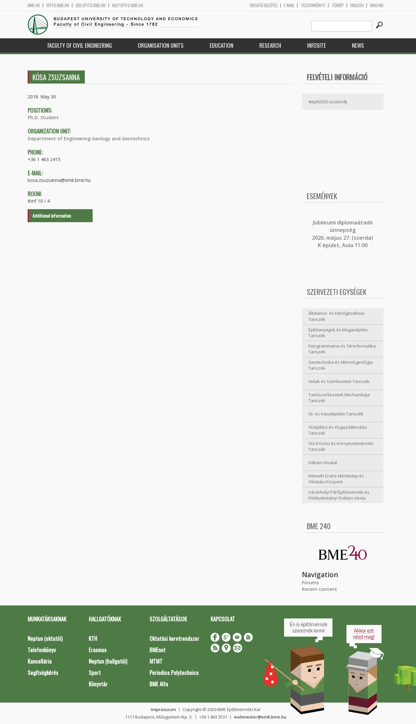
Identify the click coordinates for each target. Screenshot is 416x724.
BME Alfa (159, 684)
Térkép (338, 5)
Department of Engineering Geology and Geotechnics (89, 138)
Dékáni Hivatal (322, 462)
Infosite (316, 45)
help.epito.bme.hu (127, 5)
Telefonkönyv (313, 5)
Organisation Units (161, 45)
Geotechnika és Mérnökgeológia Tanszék (340, 365)
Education (221, 45)
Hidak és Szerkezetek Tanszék (339, 381)
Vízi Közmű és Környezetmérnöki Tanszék (340, 446)
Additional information (51, 215)
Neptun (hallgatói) (108, 661)
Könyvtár (98, 684)
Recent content (319, 589)
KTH (93, 638)
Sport (95, 672)
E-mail (289, 5)
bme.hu (34, 5)
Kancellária (40, 661)
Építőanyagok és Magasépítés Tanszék (338, 333)
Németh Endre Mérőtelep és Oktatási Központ (336, 479)
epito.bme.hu (57, 5)
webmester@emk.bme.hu (260, 717)
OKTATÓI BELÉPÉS (264, 5)
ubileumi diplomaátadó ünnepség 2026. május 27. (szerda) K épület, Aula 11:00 (342, 234)
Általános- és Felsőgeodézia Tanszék (336, 316)
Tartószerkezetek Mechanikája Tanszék (339, 398)
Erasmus (98, 650)
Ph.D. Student (43, 117)
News (358, 45)
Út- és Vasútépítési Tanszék (335, 414)
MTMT (156, 661)
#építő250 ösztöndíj (327, 102)
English (357, 5)
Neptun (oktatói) (45, 638)
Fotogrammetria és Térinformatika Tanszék (342, 349)
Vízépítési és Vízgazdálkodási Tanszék (337, 430)
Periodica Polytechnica (174, 672)
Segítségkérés (43, 672)
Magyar (377, 5)
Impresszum (163, 709)
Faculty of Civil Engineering (79, 45)
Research (270, 45)
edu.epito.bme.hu (91, 5)
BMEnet (157, 650)
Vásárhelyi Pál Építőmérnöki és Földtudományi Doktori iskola (339, 495)
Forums (310, 582)
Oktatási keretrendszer (174, 638)
